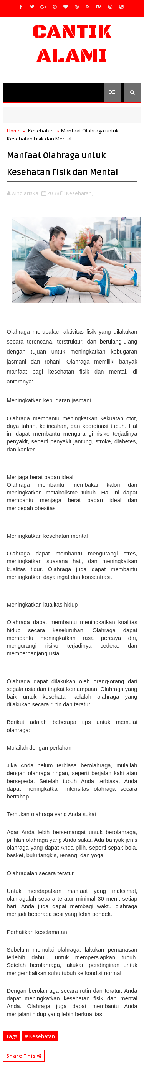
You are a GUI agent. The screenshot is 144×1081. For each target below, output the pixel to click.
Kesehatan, (79, 193)
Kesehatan (41, 130)
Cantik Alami (72, 44)
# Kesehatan (40, 1036)
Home (14, 130)
